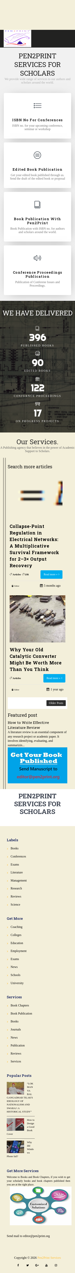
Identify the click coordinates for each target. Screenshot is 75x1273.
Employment (19, 951)
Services (16, 1061)
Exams (15, 864)
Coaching (16, 926)
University (17, 983)
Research (16, 888)
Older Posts (56, 703)
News (14, 967)
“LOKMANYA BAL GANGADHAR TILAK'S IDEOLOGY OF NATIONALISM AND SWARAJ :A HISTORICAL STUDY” (20, 1097)
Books (15, 848)
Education (17, 943)
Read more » (50, 574)
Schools (15, 975)
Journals (16, 1029)
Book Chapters (20, 1005)
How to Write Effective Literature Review (28, 725)
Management (19, 880)
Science (15, 904)
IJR (27, 574)
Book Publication (21, 1013)
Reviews (16, 896)
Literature (17, 872)
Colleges (16, 935)
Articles (17, 574)
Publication (18, 1045)
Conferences (18, 856)
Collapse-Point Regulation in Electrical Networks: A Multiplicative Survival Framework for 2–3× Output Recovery (34, 545)
